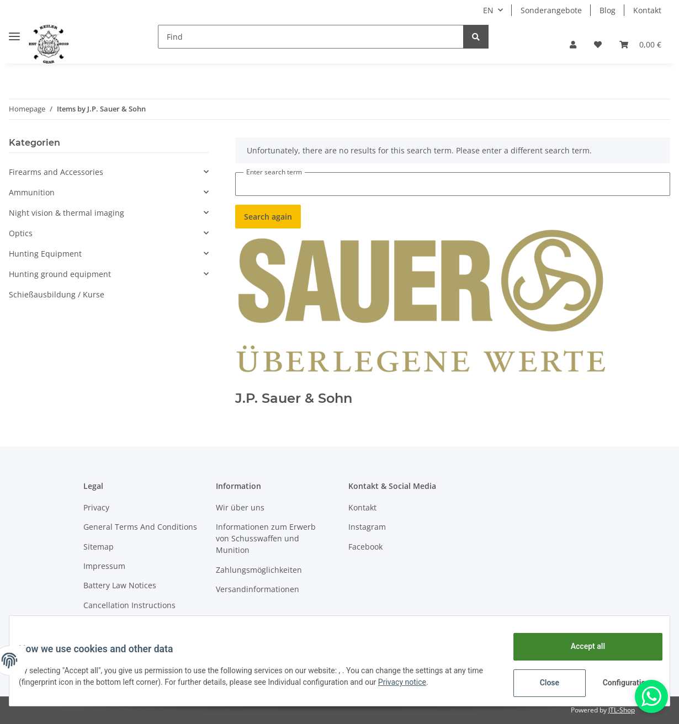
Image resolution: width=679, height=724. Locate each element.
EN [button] (488, 10)
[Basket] (640, 44)
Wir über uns (240, 507)
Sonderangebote (551, 10)
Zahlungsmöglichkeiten (259, 570)
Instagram (367, 526)
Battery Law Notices (119, 585)
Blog (608, 10)
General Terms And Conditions (140, 526)
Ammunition (32, 192)
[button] (573, 44)
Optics (21, 233)
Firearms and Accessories (56, 172)
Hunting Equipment (45, 253)
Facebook (365, 546)
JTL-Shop (621, 710)
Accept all (580, 646)
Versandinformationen (257, 589)
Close (541, 682)
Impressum (104, 566)
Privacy (96, 507)
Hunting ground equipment (60, 274)
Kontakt (647, 10)
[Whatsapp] (651, 696)
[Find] (311, 37)
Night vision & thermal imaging (66, 212)
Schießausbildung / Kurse (56, 294)
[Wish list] (598, 44)
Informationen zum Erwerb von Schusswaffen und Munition (266, 538)
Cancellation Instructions (129, 605)
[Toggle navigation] (14, 32)
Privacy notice (428, 682)
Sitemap (98, 546)
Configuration (619, 682)
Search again (268, 216)
